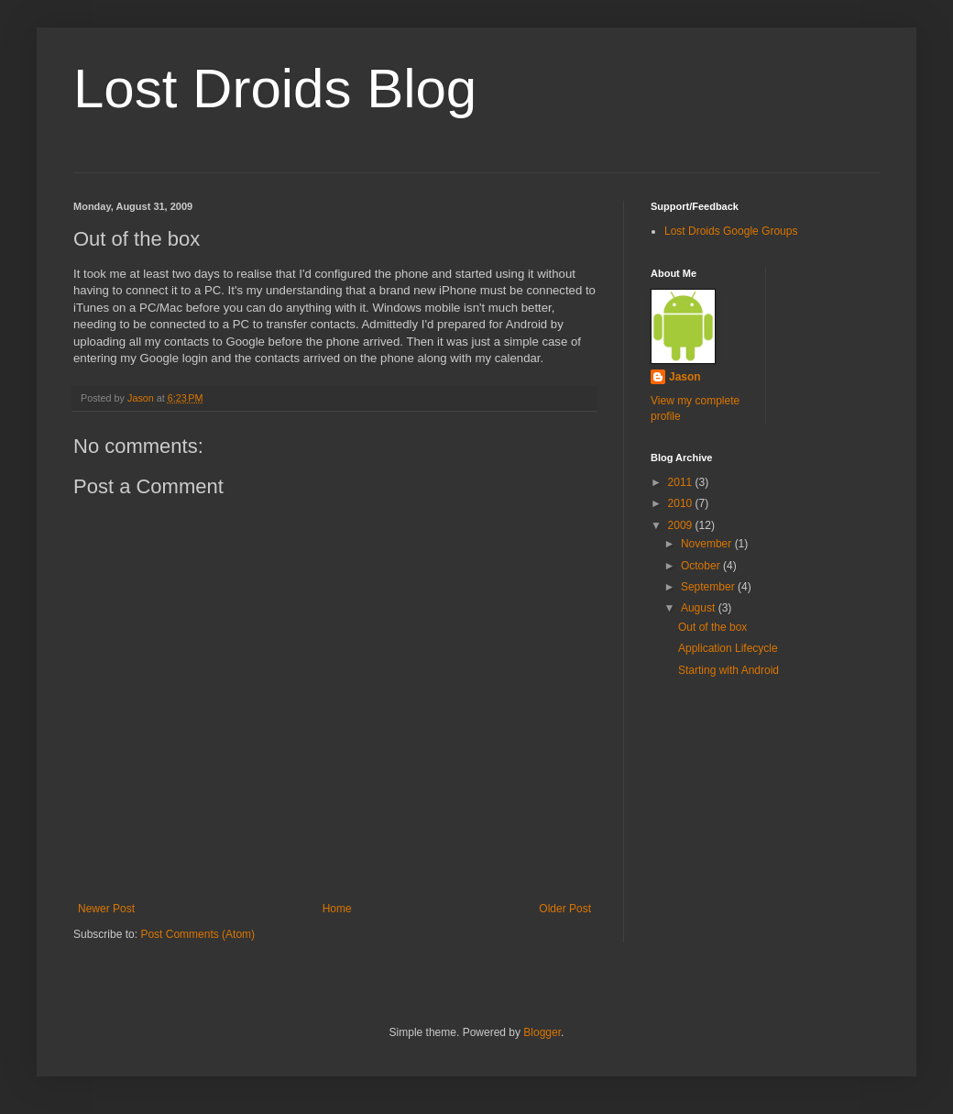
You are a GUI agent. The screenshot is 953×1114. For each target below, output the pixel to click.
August (699, 607)
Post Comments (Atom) (197, 934)
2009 (682, 525)
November (708, 543)
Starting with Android (728, 670)
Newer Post (106, 908)
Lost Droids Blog (274, 88)
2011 (682, 482)
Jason (685, 376)
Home (337, 908)
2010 (682, 503)
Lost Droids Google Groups (730, 231)
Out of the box (712, 627)
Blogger (542, 1032)
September (709, 586)
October (702, 565)
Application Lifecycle (728, 648)
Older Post (565, 908)
